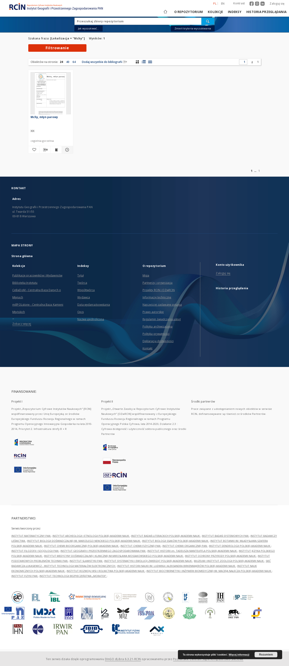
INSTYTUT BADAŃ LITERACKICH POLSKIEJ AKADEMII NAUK (165, 535)
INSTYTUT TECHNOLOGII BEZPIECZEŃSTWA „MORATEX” (73, 576)
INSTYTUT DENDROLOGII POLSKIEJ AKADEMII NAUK (240, 545)
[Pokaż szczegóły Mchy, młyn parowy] (66, 150)
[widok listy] (150, 61)
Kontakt (148, 348)
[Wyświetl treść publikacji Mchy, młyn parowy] (56, 150)
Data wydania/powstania (93, 305)
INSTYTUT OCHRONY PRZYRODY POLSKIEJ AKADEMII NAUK (220, 556)
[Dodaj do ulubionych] (33, 150)
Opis (80, 312)
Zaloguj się (277, 3)
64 (74, 62)
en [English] (223, 3)
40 (67, 62)
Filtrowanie (57, 47)
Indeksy (234, 12)
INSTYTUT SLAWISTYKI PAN (86, 561)
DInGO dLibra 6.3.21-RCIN (123, 659)
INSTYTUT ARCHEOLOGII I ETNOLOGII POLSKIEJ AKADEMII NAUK (91, 535)
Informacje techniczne (157, 297)
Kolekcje (215, 12)
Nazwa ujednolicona (90, 319)
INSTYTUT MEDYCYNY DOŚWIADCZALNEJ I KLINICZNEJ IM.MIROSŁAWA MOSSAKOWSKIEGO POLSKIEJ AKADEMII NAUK (114, 556)
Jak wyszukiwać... (88, 28)
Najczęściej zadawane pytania (162, 305)
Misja (146, 275)
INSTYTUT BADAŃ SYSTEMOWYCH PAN (225, 535)
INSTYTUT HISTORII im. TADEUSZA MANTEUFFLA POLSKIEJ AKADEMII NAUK (192, 550)
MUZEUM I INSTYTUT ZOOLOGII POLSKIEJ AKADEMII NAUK (229, 561)
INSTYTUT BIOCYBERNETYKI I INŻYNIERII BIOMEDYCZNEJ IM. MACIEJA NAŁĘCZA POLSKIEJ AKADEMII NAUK (209, 571)
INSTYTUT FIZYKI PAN (24, 576)
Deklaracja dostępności (158, 341)
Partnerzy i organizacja (158, 283)
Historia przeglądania (266, 12)
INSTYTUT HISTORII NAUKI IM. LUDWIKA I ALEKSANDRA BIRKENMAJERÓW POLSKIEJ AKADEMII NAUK (176, 566)
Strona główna (22, 256)
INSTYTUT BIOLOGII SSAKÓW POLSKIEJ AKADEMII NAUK (175, 540)
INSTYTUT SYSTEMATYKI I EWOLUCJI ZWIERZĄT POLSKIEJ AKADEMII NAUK (148, 561)
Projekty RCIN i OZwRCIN (159, 290)
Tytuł (80, 275)
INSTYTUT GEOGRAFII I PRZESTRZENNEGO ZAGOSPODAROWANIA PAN (103, 550)
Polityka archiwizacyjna (158, 326)
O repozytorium (188, 12)
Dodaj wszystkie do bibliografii (104, 62)
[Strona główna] (165, 12)
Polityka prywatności (156, 334)
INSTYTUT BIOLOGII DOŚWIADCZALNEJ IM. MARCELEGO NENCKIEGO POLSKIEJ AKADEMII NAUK (84, 540)
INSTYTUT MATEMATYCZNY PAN (31, 535)
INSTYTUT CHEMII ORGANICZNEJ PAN (185, 545)
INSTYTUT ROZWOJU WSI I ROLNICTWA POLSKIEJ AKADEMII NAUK (106, 571)
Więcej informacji (239, 654)
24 (61, 62)
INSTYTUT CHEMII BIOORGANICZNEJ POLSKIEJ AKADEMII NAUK (81, 545)
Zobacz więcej (21, 324)
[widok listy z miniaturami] (143, 61)
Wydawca (83, 297)
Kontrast (239, 3)
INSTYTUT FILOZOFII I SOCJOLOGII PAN (35, 550)
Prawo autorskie (153, 312)
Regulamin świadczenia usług (162, 319)
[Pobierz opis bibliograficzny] (44, 150)
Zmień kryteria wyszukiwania (192, 28)
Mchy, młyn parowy (44, 117)
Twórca (82, 283)
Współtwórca (86, 290)
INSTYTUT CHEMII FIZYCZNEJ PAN (140, 545)
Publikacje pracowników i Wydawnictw (37, 275)
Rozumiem (266, 654)
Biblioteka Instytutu (24, 283)
